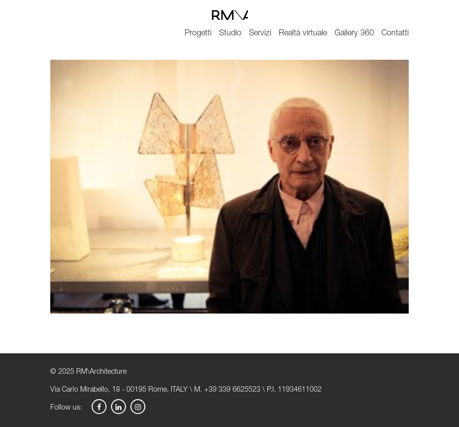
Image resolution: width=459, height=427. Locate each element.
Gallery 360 (354, 33)
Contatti (395, 33)
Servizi (260, 33)
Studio (230, 33)
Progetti (198, 33)
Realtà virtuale (303, 33)
